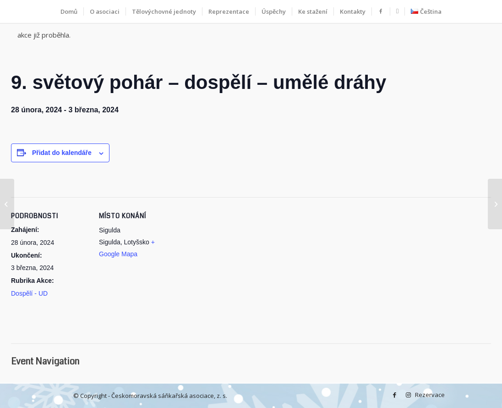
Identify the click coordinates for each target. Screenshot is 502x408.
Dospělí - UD (29, 293)
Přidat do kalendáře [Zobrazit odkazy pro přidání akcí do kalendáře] (62, 152)
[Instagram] (408, 395)
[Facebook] (394, 395)
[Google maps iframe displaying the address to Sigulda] (235, 274)
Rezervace (422, 395)
